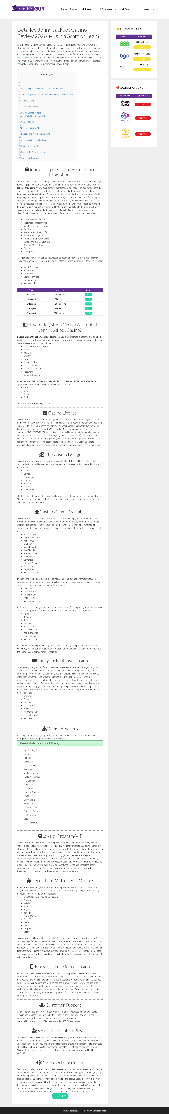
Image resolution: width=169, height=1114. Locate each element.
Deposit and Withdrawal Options (34, 134)
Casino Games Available (31, 113)
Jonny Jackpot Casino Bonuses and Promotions (41, 88)
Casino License (26, 101)
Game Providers (27, 122)
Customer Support (28, 146)
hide (51, 75)
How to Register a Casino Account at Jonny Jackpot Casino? (46, 95)
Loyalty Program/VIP (29, 128)
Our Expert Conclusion (30, 158)
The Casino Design (28, 107)
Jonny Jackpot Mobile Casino (33, 140)
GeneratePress (99, 1110)
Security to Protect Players (32, 152)
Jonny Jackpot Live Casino (32, 116)
